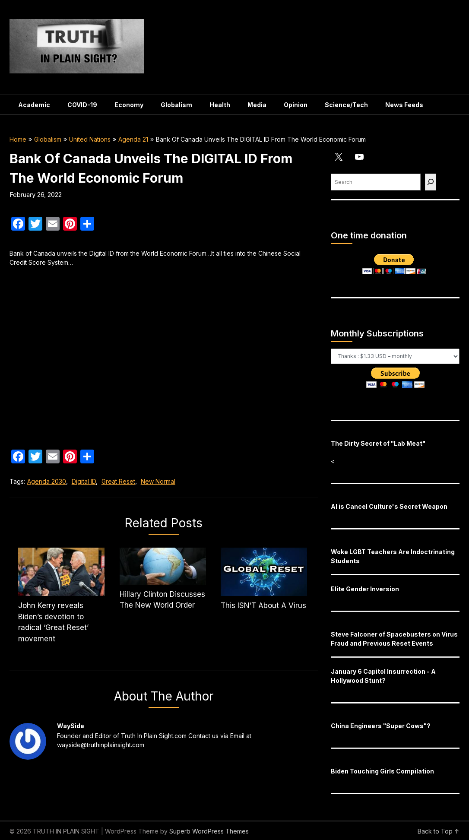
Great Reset (118, 481)
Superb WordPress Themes (209, 831)
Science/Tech (346, 104)
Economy (128, 104)
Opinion (295, 104)
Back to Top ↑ (438, 831)
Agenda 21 (133, 139)
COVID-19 (82, 104)
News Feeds (404, 104)
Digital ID (84, 481)
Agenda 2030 (46, 481)
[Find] (430, 182)
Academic (34, 104)
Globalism (176, 104)
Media (256, 104)
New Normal (158, 481)
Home (18, 139)
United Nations (90, 139)
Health (219, 104)
